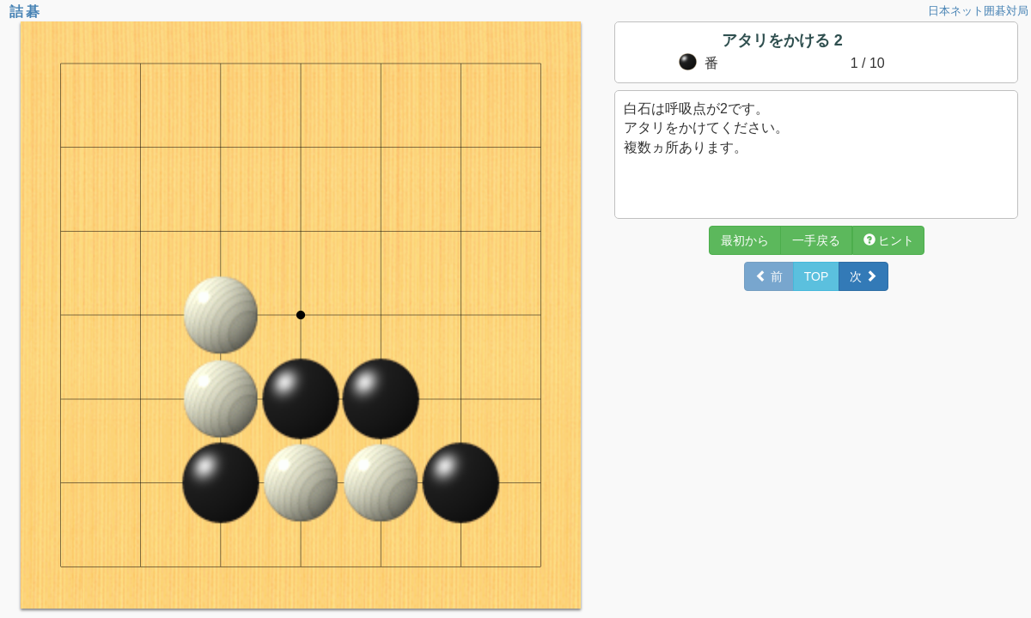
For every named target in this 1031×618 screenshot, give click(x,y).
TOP (816, 276)
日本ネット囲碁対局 (978, 10)
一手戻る (816, 240)
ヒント (889, 240)
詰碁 (25, 11)
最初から (745, 240)
